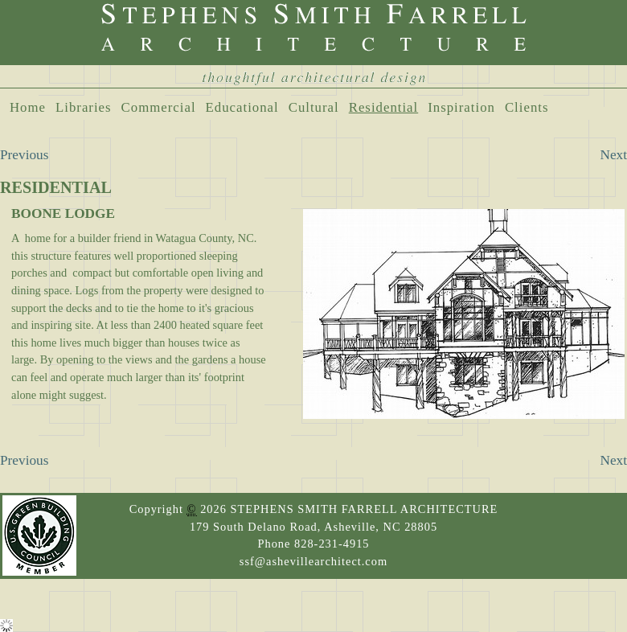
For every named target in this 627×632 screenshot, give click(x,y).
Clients (527, 107)
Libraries (83, 107)
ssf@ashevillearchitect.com (313, 561)
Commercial (158, 107)
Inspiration (461, 107)
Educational (242, 107)
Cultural (314, 107)
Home (28, 107)
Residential (384, 107)
